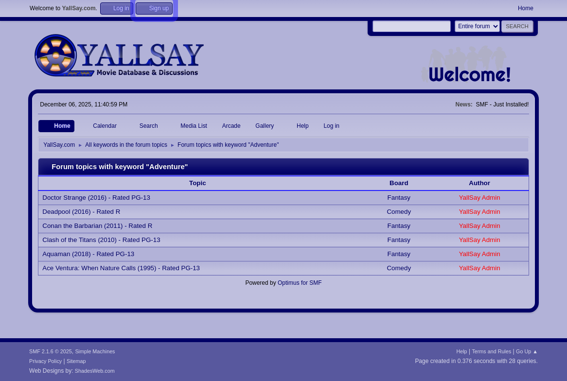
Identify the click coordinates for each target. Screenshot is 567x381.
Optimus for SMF (300, 282)
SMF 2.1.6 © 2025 (50, 351)
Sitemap (76, 361)
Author (479, 183)
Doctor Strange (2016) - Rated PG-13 (96, 197)
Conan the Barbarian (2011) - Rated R (97, 225)
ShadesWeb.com (95, 371)
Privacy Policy (45, 361)
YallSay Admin (479, 197)
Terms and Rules (491, 351)
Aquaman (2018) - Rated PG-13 (88, 254)
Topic (202, 183)
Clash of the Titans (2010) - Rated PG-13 (101, 239)
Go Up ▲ (527, 351)
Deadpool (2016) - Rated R (81, 211)
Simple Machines (95, 351)
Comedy (399, 211)
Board (399, 183)
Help (461, 351)
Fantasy (399, 197)
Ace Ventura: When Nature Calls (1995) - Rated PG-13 (121, 268)
